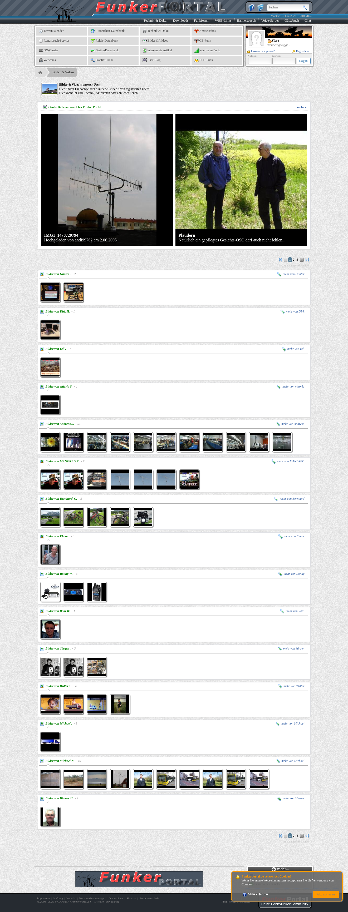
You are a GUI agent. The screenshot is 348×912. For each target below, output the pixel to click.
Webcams (47, 60)
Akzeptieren (326, 894)
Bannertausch (246, 20)
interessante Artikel (157, 50)
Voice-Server (270, 20)
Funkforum (201, 20)
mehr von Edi (293, 349)
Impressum (43, 898)
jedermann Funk (207, 50)
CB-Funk (202, 41)
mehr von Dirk (293, 311)
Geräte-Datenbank (105, 50)
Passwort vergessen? (261, 51)
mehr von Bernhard (289, 498)
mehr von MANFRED (288, 461)
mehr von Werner (291, 798)
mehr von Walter (291, 686)
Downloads (180, 20)
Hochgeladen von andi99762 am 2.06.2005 (80, 237)
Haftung (58, 898)
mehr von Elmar (291, 536)
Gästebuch (292, 20)
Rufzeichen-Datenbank (108, 31)
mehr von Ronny (291, 574)
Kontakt (71, 898)
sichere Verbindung (106, 901)
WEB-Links (223, 20)
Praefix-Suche (102, 60)
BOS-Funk (203, 60)
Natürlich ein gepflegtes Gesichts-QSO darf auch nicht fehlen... (232, 237)
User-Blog (152, 60)
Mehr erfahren (255, 894)
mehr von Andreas (290, 424)
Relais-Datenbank (104, 41)
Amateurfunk (205, 31)
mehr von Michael (290, 723)
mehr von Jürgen (291, 648)
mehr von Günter (291, 274)
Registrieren (301, 51)
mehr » (301, 107)
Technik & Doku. (155, 20)
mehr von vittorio (290, 386)
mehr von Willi (292, 611)
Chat (308, 20)
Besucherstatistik (149, 898)
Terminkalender (51, 31)
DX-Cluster (48, 50)
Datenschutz (116, 898)
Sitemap (131, 898)
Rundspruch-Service (54, 41)
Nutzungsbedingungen (92, 898)
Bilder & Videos (155, 41)
